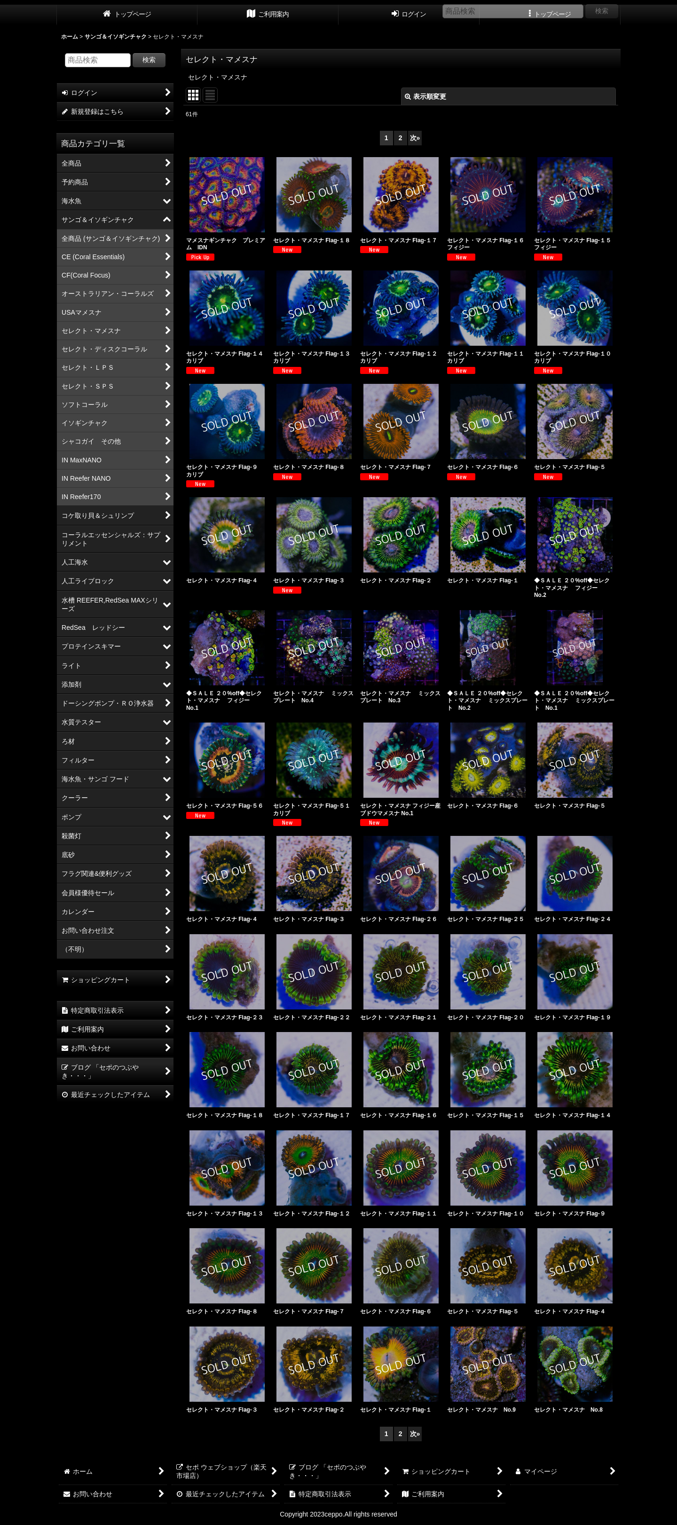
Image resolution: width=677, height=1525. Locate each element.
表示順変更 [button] (425, 96)
